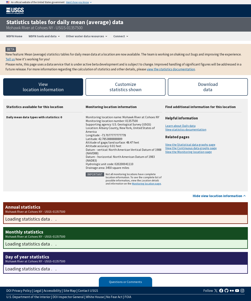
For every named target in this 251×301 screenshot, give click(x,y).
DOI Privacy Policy (19, 290)
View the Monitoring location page (188, 152)
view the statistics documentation (171, 69)
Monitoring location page (146, 183)
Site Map (69, 290)
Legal (37, 290)
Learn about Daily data (180, 126)
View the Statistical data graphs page (190, 144)
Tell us (10, 59)
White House (95, 297)
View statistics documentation (185, 129)
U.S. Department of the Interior (28, 297)
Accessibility (52, 290)
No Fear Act (114, 297)
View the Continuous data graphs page (191, 148)
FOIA (128, 297)
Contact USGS (88, 290)
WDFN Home (14, 36)
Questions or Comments (125, 282)
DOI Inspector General (68, 297)
